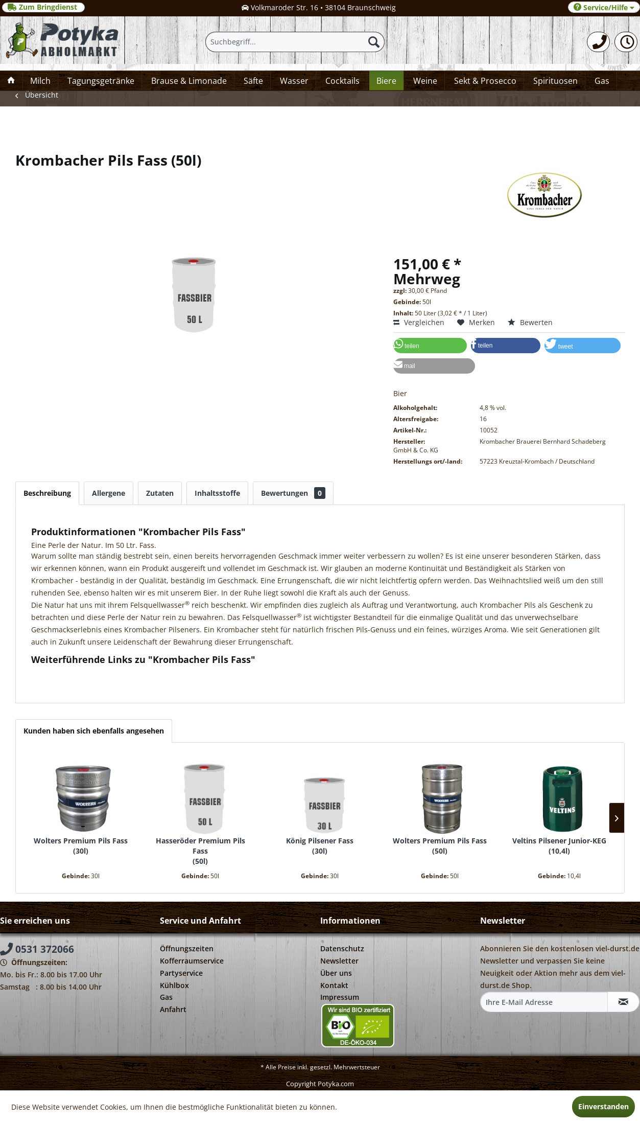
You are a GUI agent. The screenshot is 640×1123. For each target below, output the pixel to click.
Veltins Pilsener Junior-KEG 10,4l (559, 846)
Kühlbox (174, 985)
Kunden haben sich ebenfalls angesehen (93, 731)
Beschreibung (47, 493)
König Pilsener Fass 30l (319, 846)
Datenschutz (342, 948)
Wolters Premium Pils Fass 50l (440, 846)
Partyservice (181, 973)
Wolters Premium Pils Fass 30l (81, 846)
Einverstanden (603, 1106)
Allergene (108, 493)
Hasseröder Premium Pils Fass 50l (200, 851)
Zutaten (160, 493)
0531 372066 (37, 949)
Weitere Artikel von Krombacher (90, 682)
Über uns (336, 973)
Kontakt (334, 985)
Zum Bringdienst (43, 7)
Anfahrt (173, 1009)
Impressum (339, 997)
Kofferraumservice (192, 961)
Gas (166, 997)
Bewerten (530, 322)
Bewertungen (293, 493)
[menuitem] (598, 42)
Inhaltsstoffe (217, 493)
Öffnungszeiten (187, 948)
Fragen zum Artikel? (69, 673)
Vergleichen (418, 322)
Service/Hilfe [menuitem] (604, 7)
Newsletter (339, 961)
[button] (430, 345)
